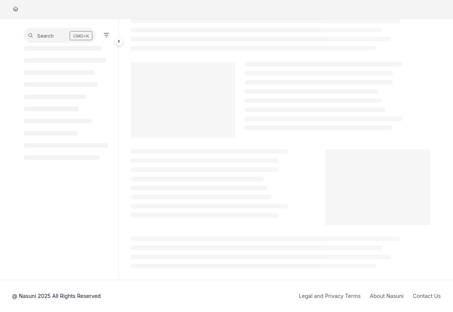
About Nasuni (387, 296)
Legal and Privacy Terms (330, 296)
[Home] (15, 9)
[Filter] (106, 35)
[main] (280, 149)
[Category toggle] (119, 41)
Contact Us (427, 296)
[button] (60, 35)
